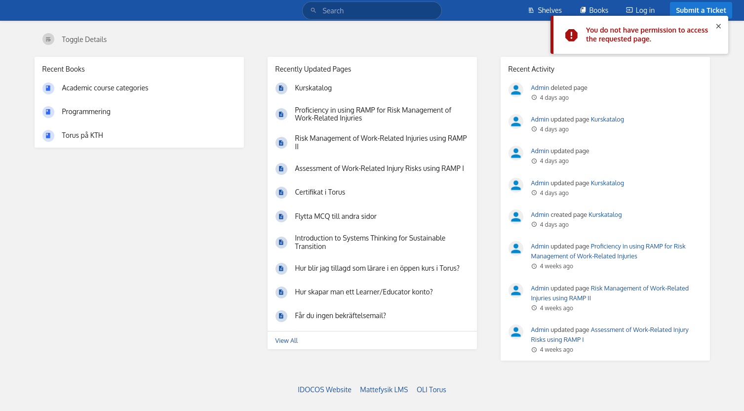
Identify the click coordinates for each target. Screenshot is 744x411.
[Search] (315, 10)
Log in (640, 10)
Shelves (545, 10)
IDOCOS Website (325, 389)
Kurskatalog (607, 119)
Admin (540, 87)
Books (594, 10)
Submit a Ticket (701, 10)
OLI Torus (431, 389)
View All (286, 340)
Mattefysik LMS (384, 389)
